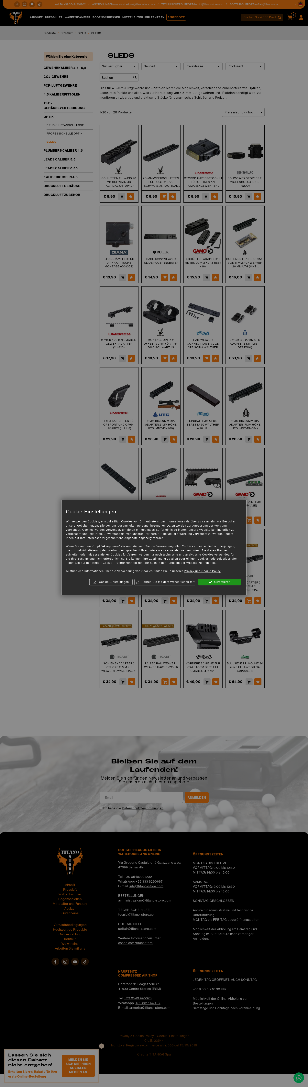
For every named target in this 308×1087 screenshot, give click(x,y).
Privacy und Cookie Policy (202, 571)
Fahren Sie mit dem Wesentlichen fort (165, 582)
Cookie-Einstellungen (111, 582)
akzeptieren (219, 582)
